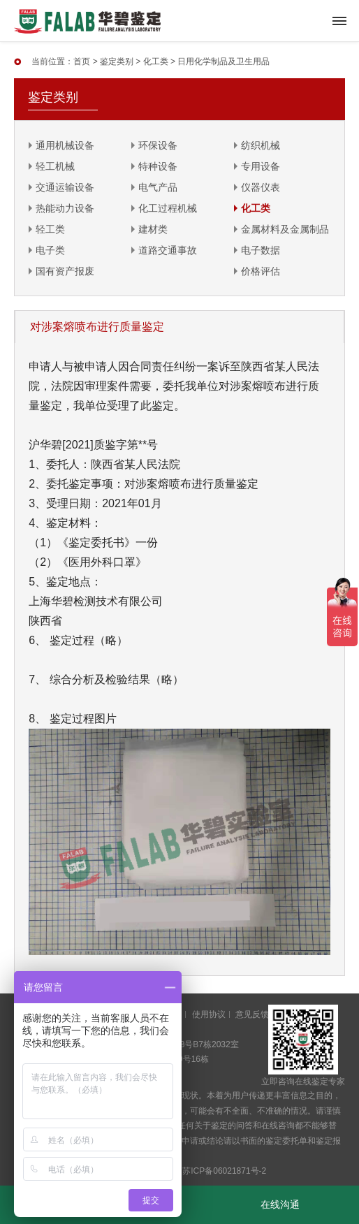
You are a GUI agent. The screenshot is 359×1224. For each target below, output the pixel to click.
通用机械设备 (65, 145)
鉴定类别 (116, 61)
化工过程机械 (167, 208)
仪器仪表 (260, 187)
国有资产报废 (65, 271)
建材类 (153, 229)
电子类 (50, 250)
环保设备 (157, 145)
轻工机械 (55, 166)
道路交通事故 (167, 250)
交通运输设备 (65, 187)
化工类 (155, 61)
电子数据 (260, 250)
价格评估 (260, 271)
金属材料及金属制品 (285, 229)
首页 (81, 61)
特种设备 (157, 166)
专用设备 (260, 166)
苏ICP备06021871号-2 (224, 1171)
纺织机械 (260, 145)
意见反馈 (252, 1014)
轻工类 (50, 229)
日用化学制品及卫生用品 (223, 61)
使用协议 (209, 1014)
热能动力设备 (65, 208)
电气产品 (157, 187)
